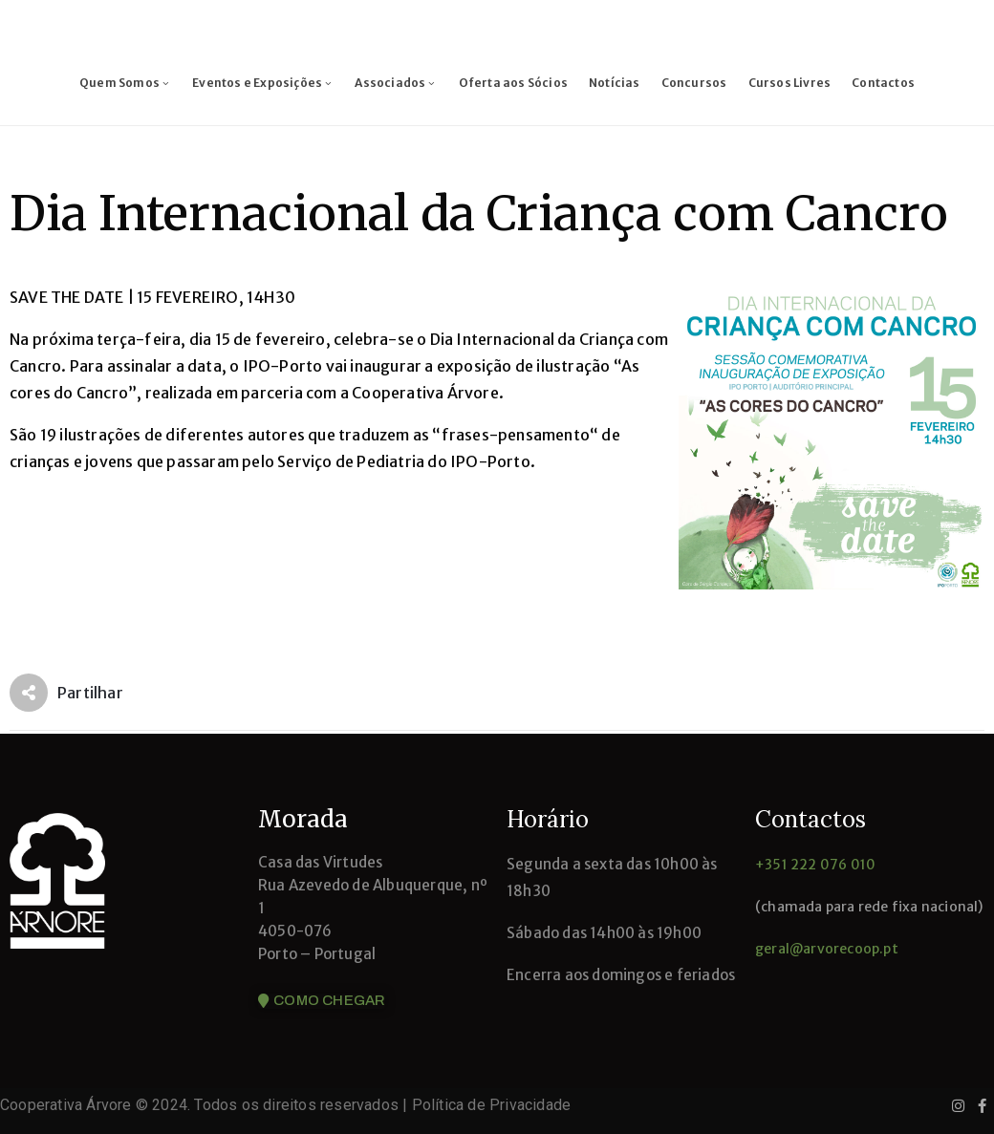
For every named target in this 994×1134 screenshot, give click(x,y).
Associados (396, 82)
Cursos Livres (790, 82)
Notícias (614, 82)
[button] (321, 1001)
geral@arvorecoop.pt (826, 948)
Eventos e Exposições (263, 82)
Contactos (883, 82)
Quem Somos (125, 82)
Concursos (694, 82)
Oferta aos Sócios (513, 82)
